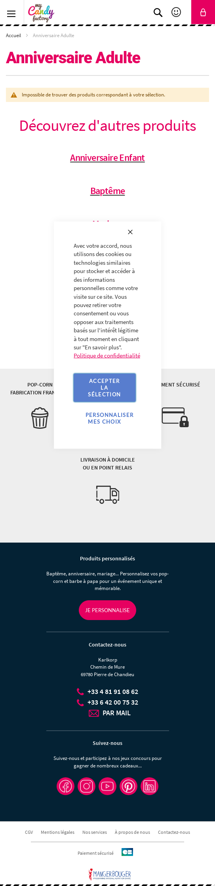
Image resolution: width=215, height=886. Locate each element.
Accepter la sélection (104, 387)
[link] (203, 12)
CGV (29, 832)
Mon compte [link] (177, 12)
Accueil (14, 35)
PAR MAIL (117, 712)
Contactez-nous (174, 832)
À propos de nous (132, 832)
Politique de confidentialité (107, 355)
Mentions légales (57, 832)
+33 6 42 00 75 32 (113, 702)
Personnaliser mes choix (110, 417)
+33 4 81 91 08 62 (113, 691)
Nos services (94, 832)
